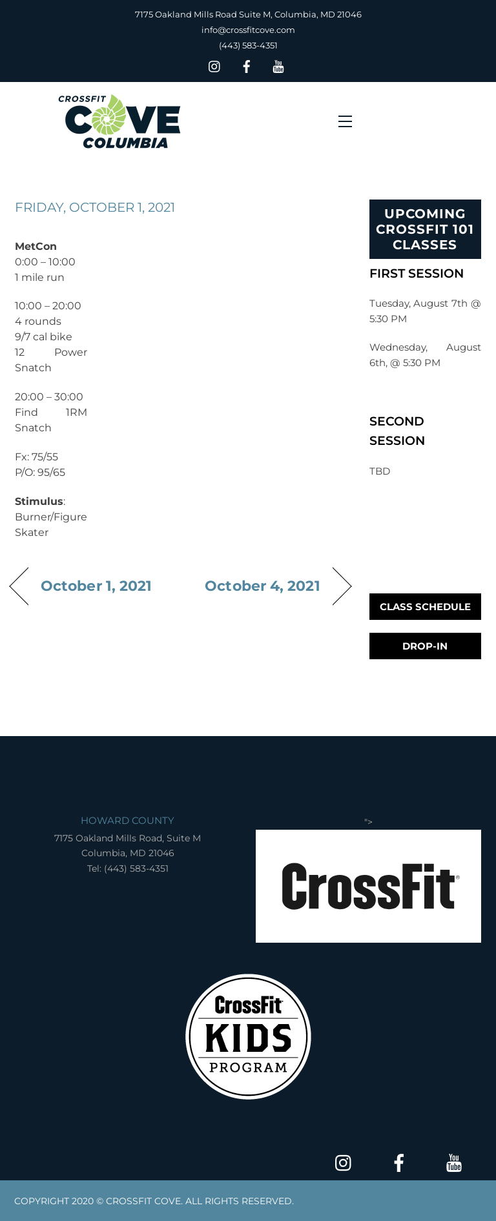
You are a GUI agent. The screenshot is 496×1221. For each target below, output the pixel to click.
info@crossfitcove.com (248, 30)
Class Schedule (425, 606)
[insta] (215, 65)
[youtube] (278, 65)
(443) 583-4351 (248, 45)
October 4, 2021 (262, 585)
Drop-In (425, 646)
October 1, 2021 (96, 585)
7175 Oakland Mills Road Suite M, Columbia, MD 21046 (248, 14)
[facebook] (247, 65)
